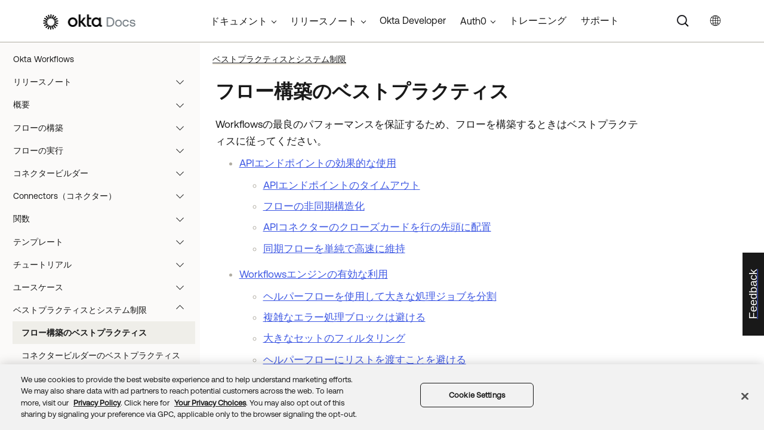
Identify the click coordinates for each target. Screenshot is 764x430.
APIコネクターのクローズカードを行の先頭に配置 (377, 227)
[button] (182, 81)
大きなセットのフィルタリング (334, 338)
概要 (104, 104)
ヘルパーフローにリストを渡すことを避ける (364, 360)
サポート (600, 20)
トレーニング (537, 20)
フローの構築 (104, 127)
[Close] (745, 396)
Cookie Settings (477, 395)
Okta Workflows (43, 59)
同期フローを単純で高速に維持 (334, 248)
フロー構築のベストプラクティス (84, 332)
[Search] (682, 20)
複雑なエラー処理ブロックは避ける (344, 317)
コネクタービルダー (104, 173)
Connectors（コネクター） (104, 196)
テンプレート (104, 242)
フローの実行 (104, 150)
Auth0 (473, 21)
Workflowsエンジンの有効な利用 (313, 274)
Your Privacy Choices (210, 402)
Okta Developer (413, 20)
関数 (104, 218)
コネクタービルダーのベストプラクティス (100, 355)
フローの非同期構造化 (314, 206)
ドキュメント (238, 21)
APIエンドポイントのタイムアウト (341, 185)
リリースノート (104, 81)
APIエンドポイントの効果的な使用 (317, 163)
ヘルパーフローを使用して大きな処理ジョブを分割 (380, 296)
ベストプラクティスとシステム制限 (104, 310)
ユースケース (104, 287)
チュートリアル (104, 264)
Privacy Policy (97, 402)
